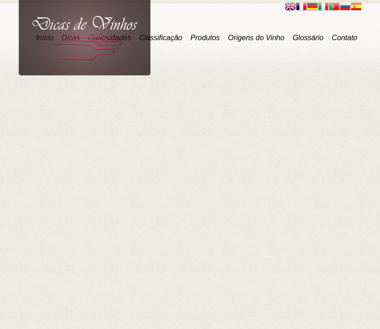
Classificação (160, 38)
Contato (344, 38)
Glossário (308, 38)
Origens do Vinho (256, 38)
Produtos (204, 38)
